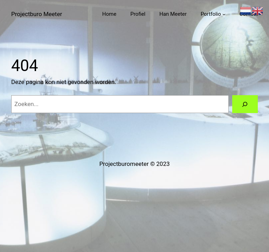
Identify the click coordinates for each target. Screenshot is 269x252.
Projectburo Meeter (36, 14)
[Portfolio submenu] (224, 14)
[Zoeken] (245, 104)
